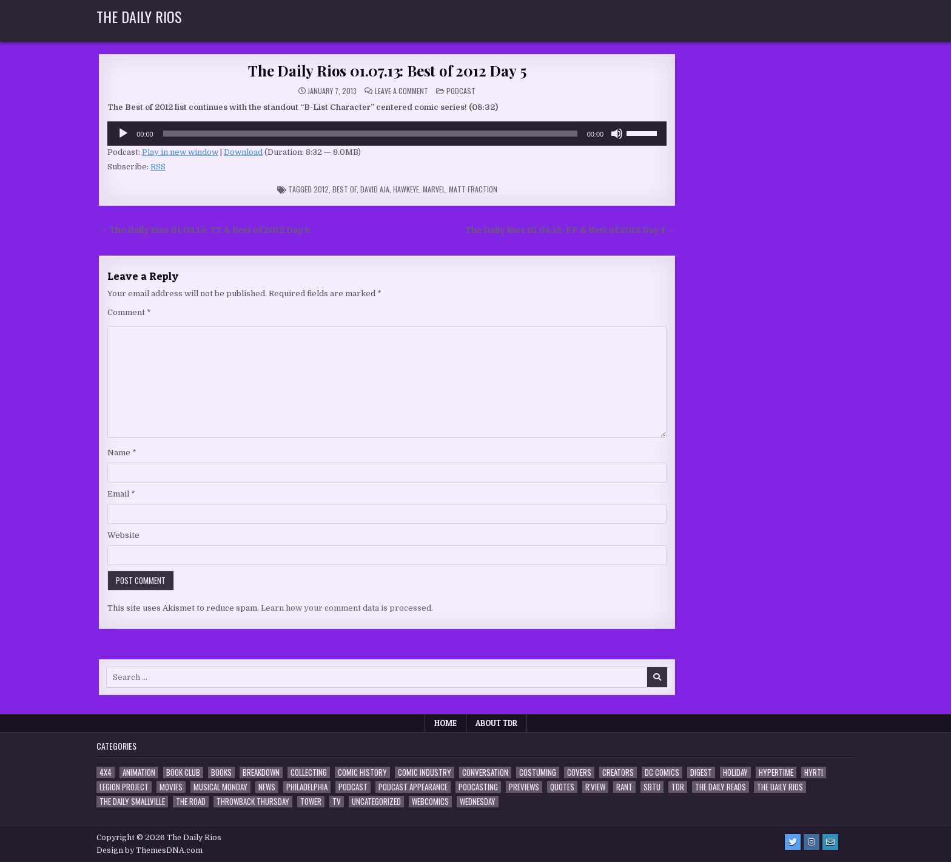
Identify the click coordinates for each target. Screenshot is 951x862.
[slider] (370, 134)
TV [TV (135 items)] (336, 801)
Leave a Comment (401, 91)
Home (445, 723)
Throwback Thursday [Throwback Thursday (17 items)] (253, 801)
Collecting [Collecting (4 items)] (309, 772)
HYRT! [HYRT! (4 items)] (813, 772)
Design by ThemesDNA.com (149, 850)
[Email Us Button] (830, 842)
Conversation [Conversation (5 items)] (485, 772)
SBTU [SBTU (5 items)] (652, 787)
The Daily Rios (139, 16)
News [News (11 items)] (266, 787)
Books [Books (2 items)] (221, 772)
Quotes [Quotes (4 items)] (562, 787)
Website (123, 535)
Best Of (344, 189)
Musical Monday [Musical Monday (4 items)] (220, 787)
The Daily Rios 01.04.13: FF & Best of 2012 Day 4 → (570, 230)
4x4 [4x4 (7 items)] (105, 772)
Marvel (434, 189)
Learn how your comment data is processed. (347, 608)
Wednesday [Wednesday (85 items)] (478, 801)
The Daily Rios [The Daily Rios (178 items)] (780, 787)
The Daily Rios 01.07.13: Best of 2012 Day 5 (387, 70)
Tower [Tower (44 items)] (310, 801)
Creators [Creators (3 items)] (618, 772)
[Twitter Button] (793, 842)
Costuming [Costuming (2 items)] (537, 772)
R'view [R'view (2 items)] (595, 787)
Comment (129, 312)
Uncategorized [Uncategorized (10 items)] (376, 801)
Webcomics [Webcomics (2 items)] (430, 801)
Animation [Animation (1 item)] (139, 772)
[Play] (123, 133)
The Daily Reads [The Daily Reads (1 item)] (720, 787)
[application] (387, 133)
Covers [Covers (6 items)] (579, 772)
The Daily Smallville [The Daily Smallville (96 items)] (132, 801)
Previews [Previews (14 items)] (524, 787)
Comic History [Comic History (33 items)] (362, 772)
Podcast (461, 91)
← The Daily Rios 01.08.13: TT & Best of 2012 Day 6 (204, 230)
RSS (158, 166)
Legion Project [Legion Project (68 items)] (124, 787)
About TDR (496, 723)
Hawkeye (406, 189)
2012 (321, 189)
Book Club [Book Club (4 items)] (183, 772)
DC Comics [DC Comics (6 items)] (662, 772)
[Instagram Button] (811, 842)
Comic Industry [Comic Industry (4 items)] (424, 772)
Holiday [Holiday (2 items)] (735, 772)
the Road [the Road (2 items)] (191, 801)
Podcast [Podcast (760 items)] (353, 787)
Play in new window (180, 152)
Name (121, 452)
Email (121, 493)
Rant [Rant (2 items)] (624, 787)
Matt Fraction (473, 189)
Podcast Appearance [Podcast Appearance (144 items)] (413, 787)
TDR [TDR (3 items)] (677, 787)
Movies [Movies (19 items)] (171, 787)
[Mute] (617, 133)
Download (243, 152)
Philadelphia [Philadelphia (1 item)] (307, 787)
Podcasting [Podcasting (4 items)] (478, 787)
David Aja (374, 189)
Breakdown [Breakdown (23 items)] (261, 772)
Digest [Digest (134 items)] (701, 772)
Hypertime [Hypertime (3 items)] (776, 772)
